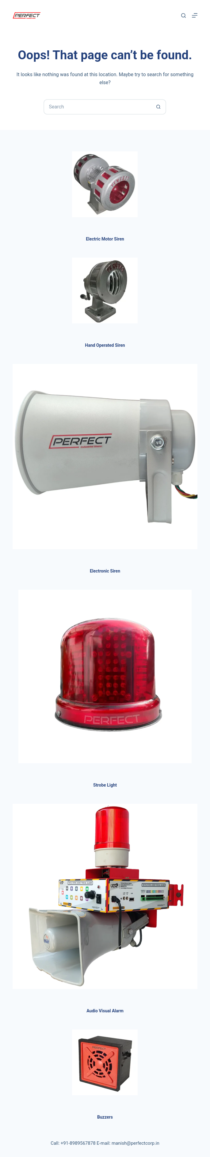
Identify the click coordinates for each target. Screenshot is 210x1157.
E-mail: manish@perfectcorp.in (128, 1143)
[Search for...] (97, 107)
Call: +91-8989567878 (73, 1143)
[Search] (183, 15)
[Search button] (158, 107)
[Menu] (194, 15)
